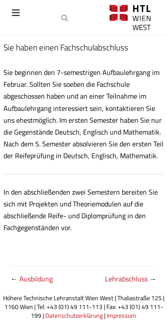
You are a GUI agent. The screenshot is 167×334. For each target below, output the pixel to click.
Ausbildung (36, 279)
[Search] (65, 18)
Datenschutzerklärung (74, 315)
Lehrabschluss (127, 279)
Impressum (121, 315)
